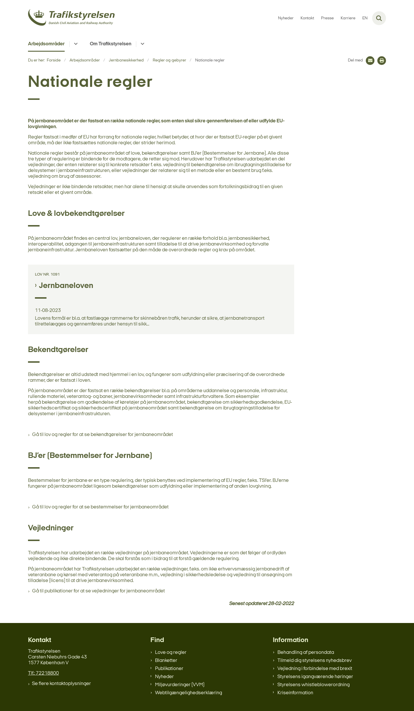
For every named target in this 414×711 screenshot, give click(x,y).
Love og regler (171, 652)
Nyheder (164, 676)
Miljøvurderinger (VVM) (179, 684)
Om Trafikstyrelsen (110, 44)
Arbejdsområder (46, 44)
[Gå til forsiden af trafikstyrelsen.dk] (71, 18)
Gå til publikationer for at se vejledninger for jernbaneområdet (98, 591)
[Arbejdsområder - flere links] (75, 44)
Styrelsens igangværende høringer (315, 676)
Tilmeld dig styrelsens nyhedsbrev (314, 660)
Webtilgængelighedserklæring (188, 693)
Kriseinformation (295, 693)
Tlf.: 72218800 (43, 673)
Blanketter (166, 660)
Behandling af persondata (305, 652)
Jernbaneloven (66, 286)
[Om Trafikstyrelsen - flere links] (141, 44)
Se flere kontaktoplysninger (61, 683)
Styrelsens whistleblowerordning (313, 684)
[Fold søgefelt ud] (379, 18)
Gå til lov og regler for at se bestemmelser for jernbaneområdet (100, 507)
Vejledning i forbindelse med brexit (314, 668)
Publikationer (169, 668)
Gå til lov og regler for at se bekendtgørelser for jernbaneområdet (102, 434)
